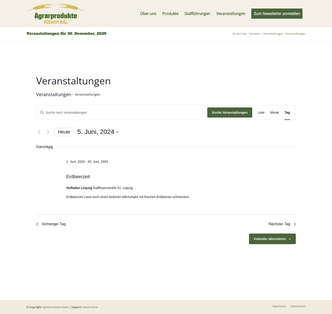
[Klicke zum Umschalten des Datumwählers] (98, 131)
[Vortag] (39, 132)
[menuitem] (148, 13)
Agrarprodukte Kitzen (56, 307)
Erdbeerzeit (78, 176)
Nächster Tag (282, 224)
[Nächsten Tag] (48, 132)
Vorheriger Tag (51, 224)
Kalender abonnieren (270, 239)
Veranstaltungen (53, 94)
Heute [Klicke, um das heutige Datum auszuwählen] (64, 131)
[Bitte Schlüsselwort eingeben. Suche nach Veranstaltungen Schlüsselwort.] (121, 112)
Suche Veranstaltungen (230, 112)
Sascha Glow (90, 307)
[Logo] (56, 13)
